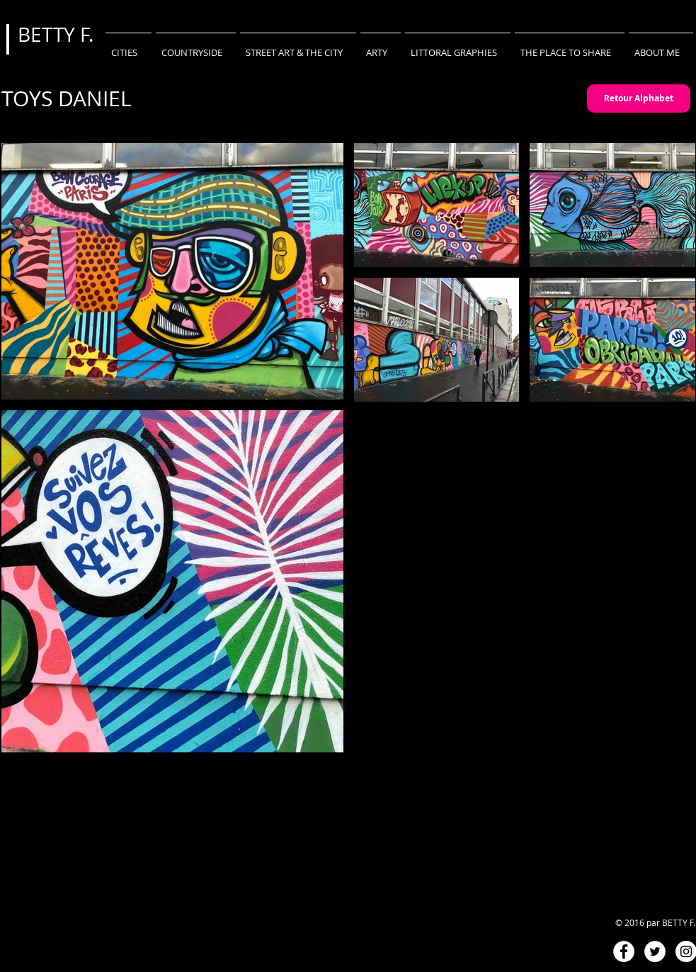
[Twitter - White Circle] (655, 951)
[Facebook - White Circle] (623, 951)
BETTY (49, 34)
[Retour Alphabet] (638, 98)
